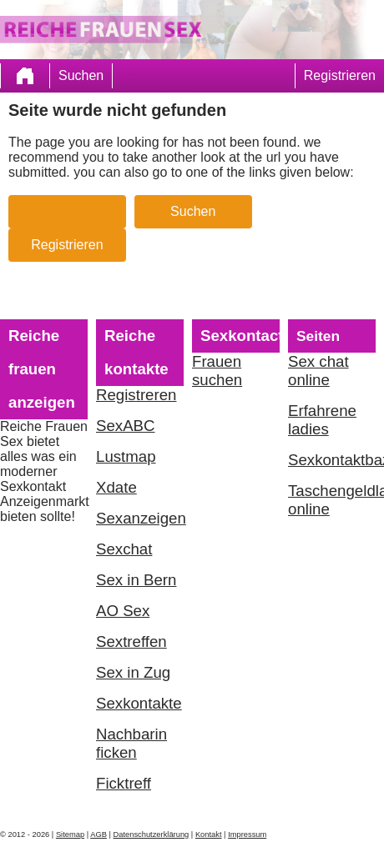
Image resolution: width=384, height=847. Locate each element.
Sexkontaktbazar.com (332, 460)
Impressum (247, 834)
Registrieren (340, 75)
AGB (98, 834)
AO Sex (122, 610)
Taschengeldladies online (332, 500)
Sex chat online (318, 370)
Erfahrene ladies (322, 420)
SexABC (125, 425)
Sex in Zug (133, 672)
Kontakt (208, 834)
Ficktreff (123, 783)
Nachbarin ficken (131, 743)
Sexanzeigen (140, 518)
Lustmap (126, 456)
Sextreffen (131, 641)
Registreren (136, 394)
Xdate (116, 487)
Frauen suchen (217, 370)
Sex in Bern (136, 580)
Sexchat (124, 549)
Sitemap (70, 834)
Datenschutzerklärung (151, 834)
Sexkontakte (139, 703)
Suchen (81, 75)
